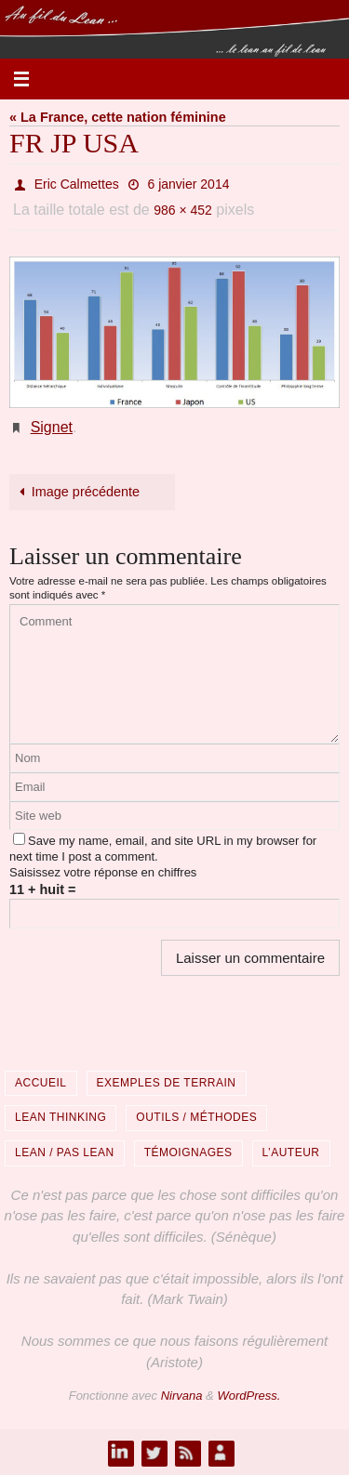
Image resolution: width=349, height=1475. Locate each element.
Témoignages (188, 1152)
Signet (52, 427)
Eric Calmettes (76, 184)
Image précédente (77, 491)
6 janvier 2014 (189, 184)
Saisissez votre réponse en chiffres (102, 872)
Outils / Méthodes (196, 1117)
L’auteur (291, 1152)
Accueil (41, 1082)
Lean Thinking (60, 1117)
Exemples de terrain (166, 1082)
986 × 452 (183, 210)
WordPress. (248, 1396)
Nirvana (182, 1396)
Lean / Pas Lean (64, 1152)
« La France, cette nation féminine (117, 117)
